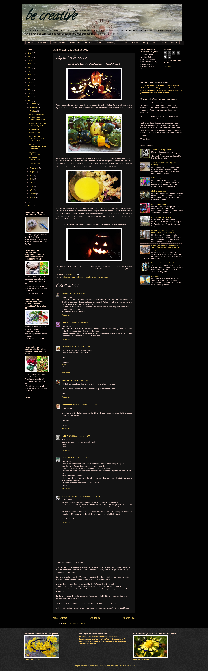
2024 (30, 60)
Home (30, 43)
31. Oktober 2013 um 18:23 (79, 436)
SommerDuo (156, 276)
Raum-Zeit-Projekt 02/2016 (161, 217)
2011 (30, 206)
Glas (164, 43)
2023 (30, 64)
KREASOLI (66, 347)
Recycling (110, 43)
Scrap (145, 43)
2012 (30, 202)
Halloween (66, 277)
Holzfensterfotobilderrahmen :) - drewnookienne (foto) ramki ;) (163, 232)
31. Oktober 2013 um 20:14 (89, 496)
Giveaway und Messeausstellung (37, 119)
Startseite (95, 618)
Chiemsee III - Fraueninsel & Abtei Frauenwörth (37, 146)
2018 (30, 82)
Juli (31, 176)
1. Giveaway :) (156, 178)
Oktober (33, 111)
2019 (30, 79)
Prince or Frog (34, 133)
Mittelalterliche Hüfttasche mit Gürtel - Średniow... (38, 139)
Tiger (64, 365)
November (34, 107)
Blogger (132, 666)
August (33, 172)
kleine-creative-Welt (70, 496)
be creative (50, 17)
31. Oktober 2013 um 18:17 (88, 405)
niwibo (65, 458)
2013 (30, 101)
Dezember (34, 104)
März (32, 190)
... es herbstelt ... (35, 163)
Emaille (135, 43)
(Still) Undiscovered (158, 191)
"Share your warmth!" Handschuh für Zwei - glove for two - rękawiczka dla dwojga (165, 248)
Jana (64, 323)
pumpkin (88, 277)
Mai (31, 183)
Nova (64, 381)
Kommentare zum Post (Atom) (73, 623)
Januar (32, 198)
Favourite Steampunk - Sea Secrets (164, 263)
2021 (30, 71)
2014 (30, 97)
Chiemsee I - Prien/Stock (34, 159)
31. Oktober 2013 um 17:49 (77, 381)
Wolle (155, 43)
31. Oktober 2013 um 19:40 (78, 458)
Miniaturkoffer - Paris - (159, 204)
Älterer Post (129, 618)
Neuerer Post (60, 618)
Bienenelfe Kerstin (69, 405)
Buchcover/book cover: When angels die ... (38, 124)
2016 (30, 90)
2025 (30, 57)
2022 (30, 68)
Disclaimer (75, 43)
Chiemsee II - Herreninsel (34, 153)
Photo (98, 43)
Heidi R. (65, 436)
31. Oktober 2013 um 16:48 (82, 347)
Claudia (65, 294)
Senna (70, 274)
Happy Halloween (77, 277)
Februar (33, 194)
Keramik (123, 43)
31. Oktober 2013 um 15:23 (79, 294)
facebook (167, 66)
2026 (30, 53)
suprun (116, 666)
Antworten (66, 315)
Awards (88, 43)
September (34, 168)
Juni (31, 179)
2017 (30, 86)
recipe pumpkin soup (100, 277)
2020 (30, 75)
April (32, 187)
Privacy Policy (59, 43)
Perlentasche (34, 129)
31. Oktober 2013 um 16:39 (77, 323)
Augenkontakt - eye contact (161, 150)
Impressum (43, 43)
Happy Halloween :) (36, 114)
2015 (30, 93)
